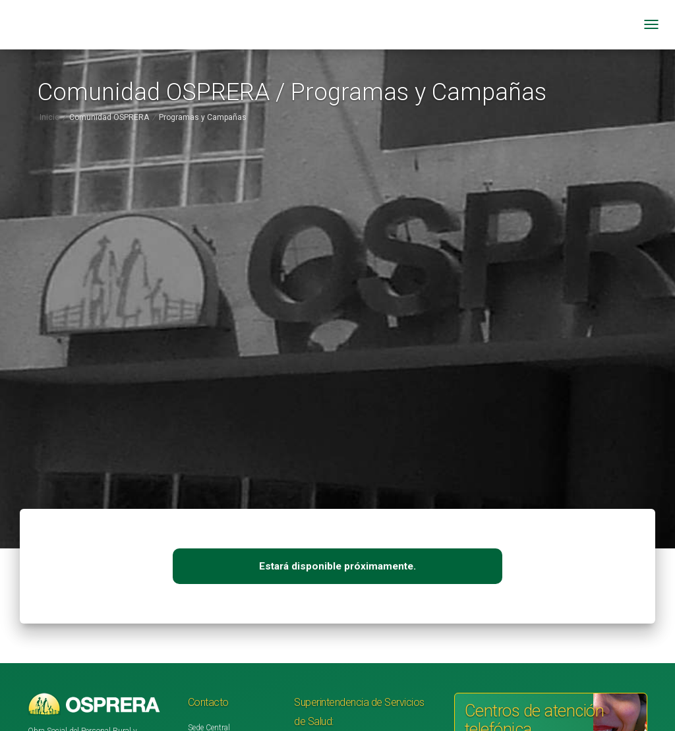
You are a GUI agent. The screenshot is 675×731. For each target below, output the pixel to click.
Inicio (49, 117)
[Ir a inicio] (150, 29)
